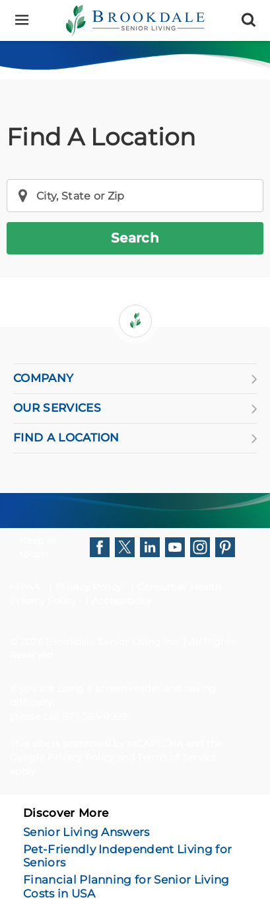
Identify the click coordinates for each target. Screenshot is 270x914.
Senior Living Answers (86, 832)
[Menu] (21, 20)
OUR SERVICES (135, 408)
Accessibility (121, 601)
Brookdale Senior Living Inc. (114, 642)
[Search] (248, 20)
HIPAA (25, 587)
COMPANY (135, 379)
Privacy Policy (88, 587)
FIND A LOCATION (135, 438)
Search (135, 238)
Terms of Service (177, 757)
